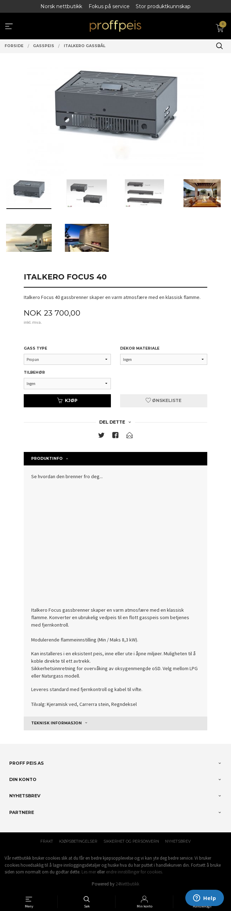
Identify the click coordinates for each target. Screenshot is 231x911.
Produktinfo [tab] (47, 458)
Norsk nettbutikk (61, 6)
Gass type (35, 348)
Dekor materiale (139, 348)
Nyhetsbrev (178, 841)
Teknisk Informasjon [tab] (56, 723)
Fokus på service (109, 6)
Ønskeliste (163, 400)
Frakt (46, 841)
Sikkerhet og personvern (131, 841)
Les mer (88, 872)
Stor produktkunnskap (163, 6)
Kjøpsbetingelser (78, 841)
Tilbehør (34, 372)
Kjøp (67, 400)
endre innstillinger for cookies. (134, 872)
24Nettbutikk (127, 884)
